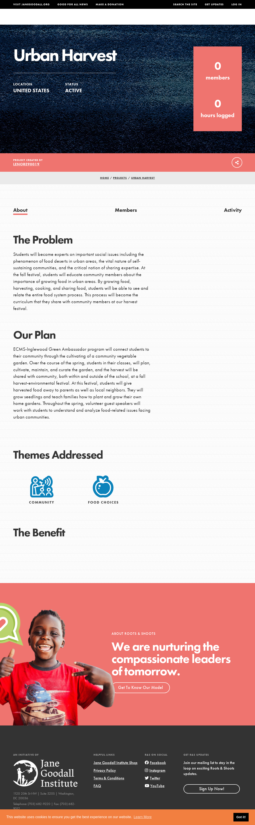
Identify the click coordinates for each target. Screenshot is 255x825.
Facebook (155, 771)
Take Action (227, 21)
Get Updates (214, 4)
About (77, 20)
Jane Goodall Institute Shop (116, 771)
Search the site (185, 4)
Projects (181, 20)
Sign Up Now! (211, 797)
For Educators (127, 20)
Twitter (152, 786)
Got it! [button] (241, 817)
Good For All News (72, 4)
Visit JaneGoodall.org (31, 4)
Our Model (157, 20)
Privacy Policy (105, 779)
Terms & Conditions (109, 786)
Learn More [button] (143, 817)
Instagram (155, 779)
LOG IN (236, 4)
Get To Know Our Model (140, 696)
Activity (233, 218)
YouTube (155, 794)
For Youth (97, 20)
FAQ (97, 794)
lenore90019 (26, 173)
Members (126, 218)
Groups (201, 20)
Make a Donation (110, 4)
